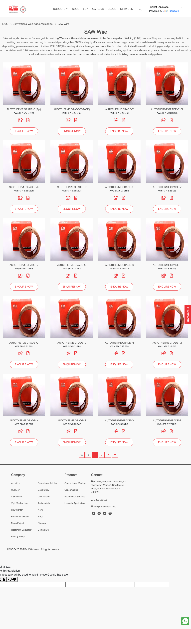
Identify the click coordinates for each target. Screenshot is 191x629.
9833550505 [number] (99, 499)
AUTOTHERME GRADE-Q (23, 342)
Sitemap (42, 523)
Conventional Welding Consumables (32, 23)
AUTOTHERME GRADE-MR (23, 187)
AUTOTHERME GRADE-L (71, 342)
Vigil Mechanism (19, 503)
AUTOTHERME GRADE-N (119, 342)
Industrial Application (74, 503)
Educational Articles (47, 483)
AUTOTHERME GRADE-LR (72, 187)
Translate (171, 10)
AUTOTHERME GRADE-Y (119, 187)
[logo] (17, 9)
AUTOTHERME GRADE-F (71, 420)
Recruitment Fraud (20, 516)
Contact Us (43, 529)
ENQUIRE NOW (24, 131)
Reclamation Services (74, 496)
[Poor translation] (12, 579)
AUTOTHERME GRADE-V (167, 187)
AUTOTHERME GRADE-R (23, 265)
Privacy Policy (18, 536)
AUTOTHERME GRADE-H (23, 420)
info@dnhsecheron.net (103, 506)
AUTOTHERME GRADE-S (119, 265)
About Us (15, 483)
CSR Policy (16, 496)
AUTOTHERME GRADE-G (119, 420)
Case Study (43, 489)
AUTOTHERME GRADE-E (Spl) (24, 109)
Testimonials (44, 503)
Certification (43, 496)
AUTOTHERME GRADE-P (167, 265)
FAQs (40, 516)
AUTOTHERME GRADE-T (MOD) (71, 109)
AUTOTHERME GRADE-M (167, 342)
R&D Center (17, 509)
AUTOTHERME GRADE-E (167, 420)
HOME (4, 23)
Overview (15, 489)
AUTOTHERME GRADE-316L (167, 109)
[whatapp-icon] (185, 620)
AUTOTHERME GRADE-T (119, 109)
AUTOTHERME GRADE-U (71, 265)
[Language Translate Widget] (166, 7)
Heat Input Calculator (21, 529)
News (40, 509)
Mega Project (17, 523)
